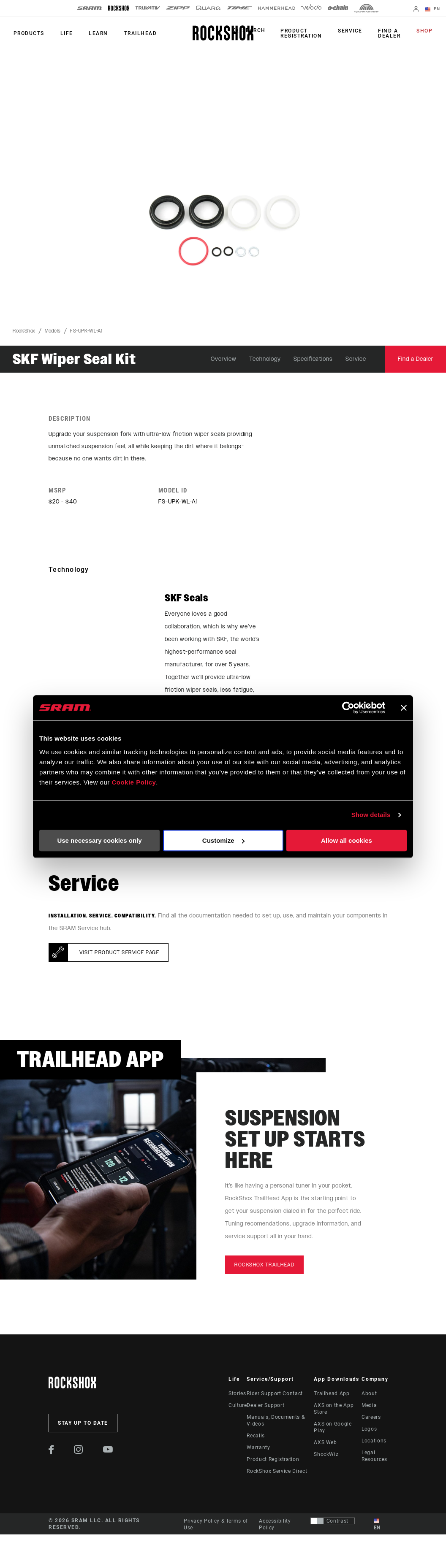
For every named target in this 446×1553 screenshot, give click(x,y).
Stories (237, 1395)
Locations (374, 1442)
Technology (265, 359)
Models (53, 330)
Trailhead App (331, 1395)
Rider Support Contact (274, 1395)
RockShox (24, 330)
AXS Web (325, 1444)
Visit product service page (119, 954)
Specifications (313, 359)
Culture (237, 1407)
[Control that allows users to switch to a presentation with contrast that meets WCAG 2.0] (332, 1522)
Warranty (258, 1449)
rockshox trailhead (264, 1266)
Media (369, 1407)
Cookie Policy (134, 782)
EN (433, 9)
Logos (369, 1431)
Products (28, 33)
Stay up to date (83, 1425)
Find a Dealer (392, 33)
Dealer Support (265, 1407)
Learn (94, 33)
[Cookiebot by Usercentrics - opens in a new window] (348, 707)
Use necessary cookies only (99, 840)
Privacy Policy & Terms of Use (216, 1525)
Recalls (255, 1437)
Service (354, 31)
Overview (224, 359)
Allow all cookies (346, 840)
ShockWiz (326, 1456)
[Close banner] (404, 708)
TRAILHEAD (135, 33)
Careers (371, 1419)
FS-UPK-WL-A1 (86, 330)
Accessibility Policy (275, 1525)
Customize (223, 840)
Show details (371, 814)
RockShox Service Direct (277, 1473)
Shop (425, 31)
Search (260, 31)
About (369, 1395)
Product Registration (307, 33)
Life (64, 33)
